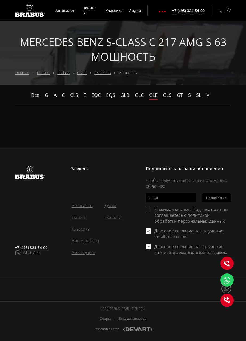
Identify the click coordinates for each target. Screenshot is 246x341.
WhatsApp (31, 252)
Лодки (135, 10)
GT (180, 95)
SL (198, 95)
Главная (22, 72)
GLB (125, 95)
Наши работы (85, 241)
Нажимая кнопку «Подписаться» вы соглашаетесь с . (191, 215)
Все (35, 95)
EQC (96, 95)
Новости (113, 217)
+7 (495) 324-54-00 (31, 247)
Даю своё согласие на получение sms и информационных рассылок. (190, 249)
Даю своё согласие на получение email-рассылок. (188, 234)
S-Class (63, 72)
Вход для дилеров (132, 318)
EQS (110, 95)
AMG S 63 (102, 72)
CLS (74, 95)
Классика (114, 10)
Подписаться (216, 198)
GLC (139, 95)
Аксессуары (83, 252)
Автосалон (65, 10)
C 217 (82, 72)
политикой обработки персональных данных (189, 218)
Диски (110, 206)
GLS (167, 95)
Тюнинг (89, 9)
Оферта (105, 318)
